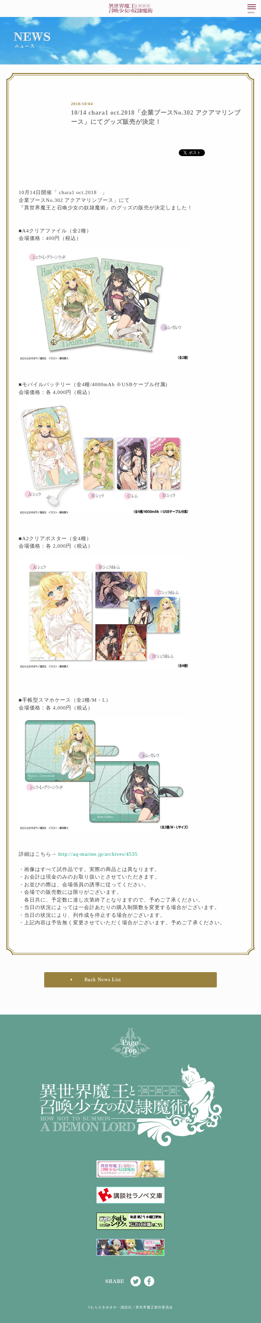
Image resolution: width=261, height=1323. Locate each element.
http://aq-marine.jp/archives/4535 (98, 854)
